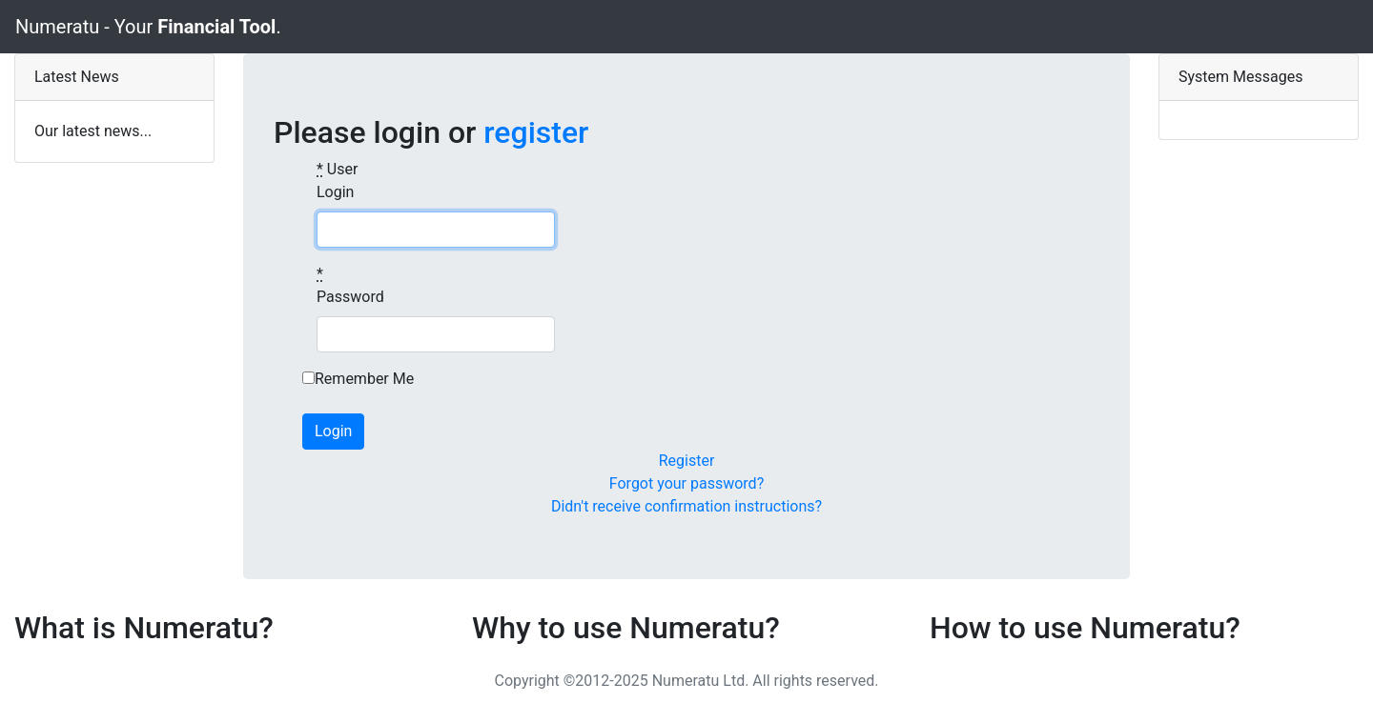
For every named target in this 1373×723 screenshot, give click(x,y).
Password (350, 285)
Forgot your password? (686, 483)
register (535, 132)
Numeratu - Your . (148, 26)
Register (687, 461)
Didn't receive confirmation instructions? (686, 506)
